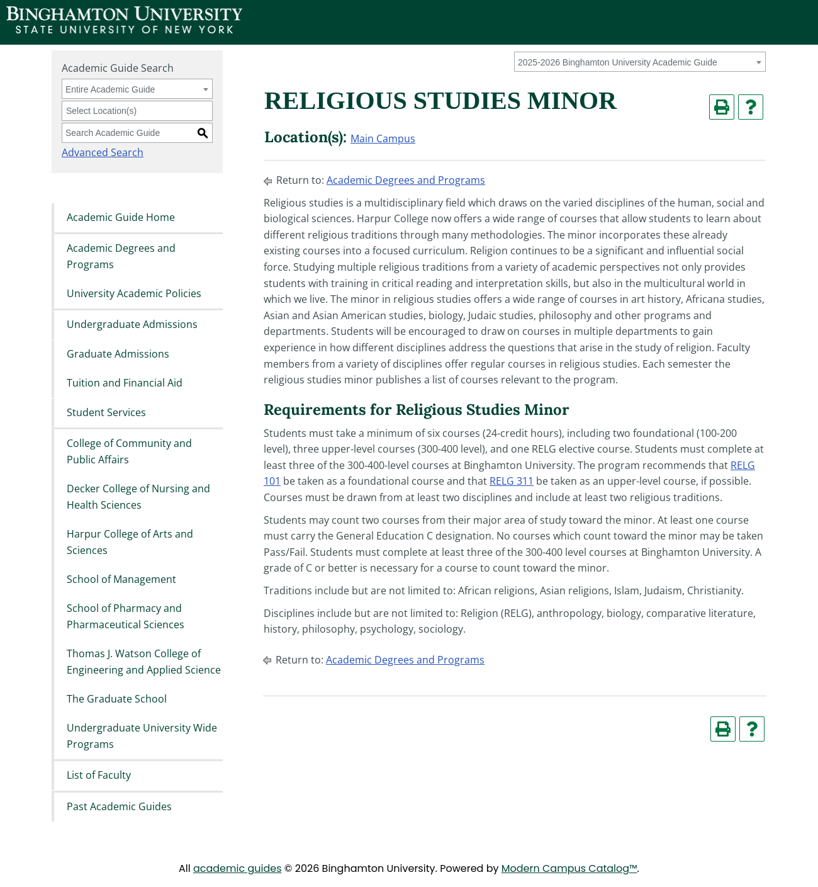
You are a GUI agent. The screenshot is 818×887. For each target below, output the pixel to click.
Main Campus (382, 138)
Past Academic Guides (119, 806)
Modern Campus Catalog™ (569, 868)
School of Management (121, 579)
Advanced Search (102, 152)
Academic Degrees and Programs (121, 256)
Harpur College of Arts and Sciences (130, 542)
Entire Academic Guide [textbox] (110, 89)
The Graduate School (117, 699)
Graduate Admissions (118, 354)
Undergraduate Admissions (132, 325)
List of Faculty (99, 775)
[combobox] (640, 62)
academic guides (237, 868)
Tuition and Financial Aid (124, 383)
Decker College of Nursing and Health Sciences (138, 497)
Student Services (106, 412)
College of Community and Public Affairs (129, 451)
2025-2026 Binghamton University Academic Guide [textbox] (617, 62)
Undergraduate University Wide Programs (142, 736)
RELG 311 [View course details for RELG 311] (512, 481)
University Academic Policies (134, 293)
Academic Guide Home (121, 217)
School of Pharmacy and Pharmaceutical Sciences (125, 617)
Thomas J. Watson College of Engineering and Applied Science (144, 662)
